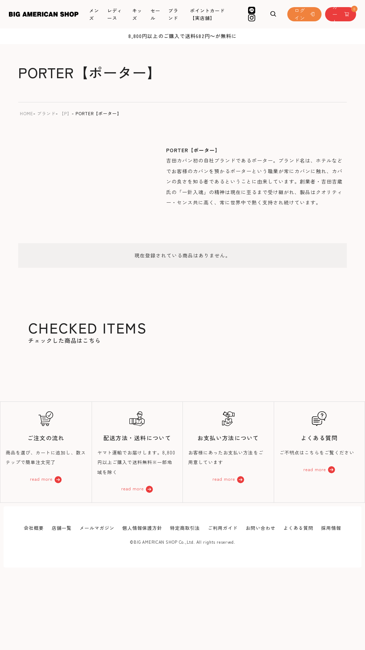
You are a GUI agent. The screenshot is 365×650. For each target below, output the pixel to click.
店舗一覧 (62, 527)
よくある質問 (298, 527)
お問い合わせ (261, 527)
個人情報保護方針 (142, 527)
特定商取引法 (185, 527)
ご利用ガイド (223, 527)
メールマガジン (96, 527)
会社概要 (34, 527)
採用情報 (331, 527)
